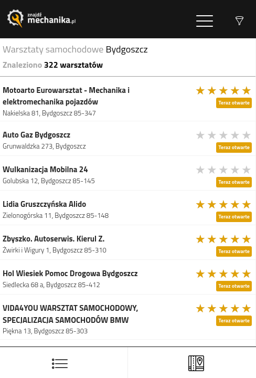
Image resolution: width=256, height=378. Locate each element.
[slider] (224, 90)
